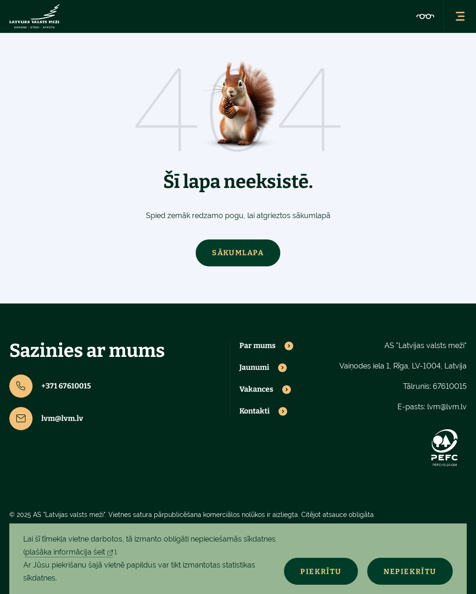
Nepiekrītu (409, 571)
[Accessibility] (425, 16)
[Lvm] (34, 16)
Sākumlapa (238, 252)
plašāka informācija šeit (65, 552)
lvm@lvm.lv (46, 418)
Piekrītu (321, 571)
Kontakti (254, 411)
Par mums (257, 345)
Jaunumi (254, 367)
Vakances (256, 389)
